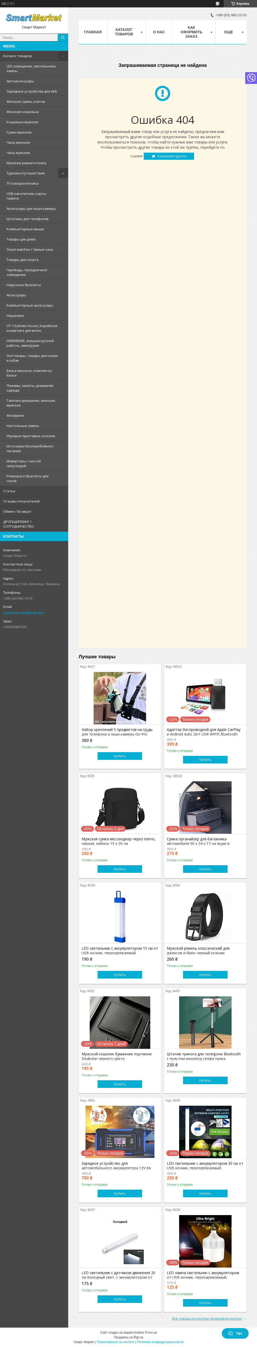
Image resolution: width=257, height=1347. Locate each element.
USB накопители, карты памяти (26, 196)
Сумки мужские (19, 132)
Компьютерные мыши (25, 229)
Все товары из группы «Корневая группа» (207, 1318)
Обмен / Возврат (17, 511)
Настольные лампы (23, 425)
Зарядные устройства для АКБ (32, 91)
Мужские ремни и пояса (26, 163)
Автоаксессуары (20, 81)
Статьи (9, 491)
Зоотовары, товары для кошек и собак (32, 358)
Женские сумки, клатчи (26, 101)
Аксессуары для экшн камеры (31, 208)
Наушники (15, 315)
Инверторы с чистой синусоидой (24, 463)
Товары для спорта (23, 259)
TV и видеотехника (23, 183)
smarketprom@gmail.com (23, 612)
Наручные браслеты (24, 284)
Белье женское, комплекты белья (29, 373)
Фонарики (15, 415)
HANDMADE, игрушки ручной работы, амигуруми (30, 343)
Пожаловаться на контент (116, 1342)
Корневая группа (171, 156)
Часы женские (18, 142)
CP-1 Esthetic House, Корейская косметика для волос (32, 328)
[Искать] (63, 37)
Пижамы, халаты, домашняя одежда (30, 388)
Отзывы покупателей (21, 501)
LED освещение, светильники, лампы (31, 68)
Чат (235, 1333)
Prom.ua (151, 1332)
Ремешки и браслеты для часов (28, 478)
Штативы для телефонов (28, 218)
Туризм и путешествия (26, 173)
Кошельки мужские (23, 122)
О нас (159, 32)
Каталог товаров (17, 56)
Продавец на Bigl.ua (128, 1337)
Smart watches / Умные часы (30, 249)
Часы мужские (18, 152)
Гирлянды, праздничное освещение (27, 272)
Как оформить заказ (191, 32)
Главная (93, 32)
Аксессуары (16, 295)
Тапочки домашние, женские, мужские (31, 403)
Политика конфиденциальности (160, 1342)
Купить (120, 755)
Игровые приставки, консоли (31, 436)
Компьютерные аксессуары (30, 305)
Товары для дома (21, 239)
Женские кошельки (23, 111)
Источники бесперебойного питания (30, 448)
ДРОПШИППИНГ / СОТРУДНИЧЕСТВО (18, 524)
